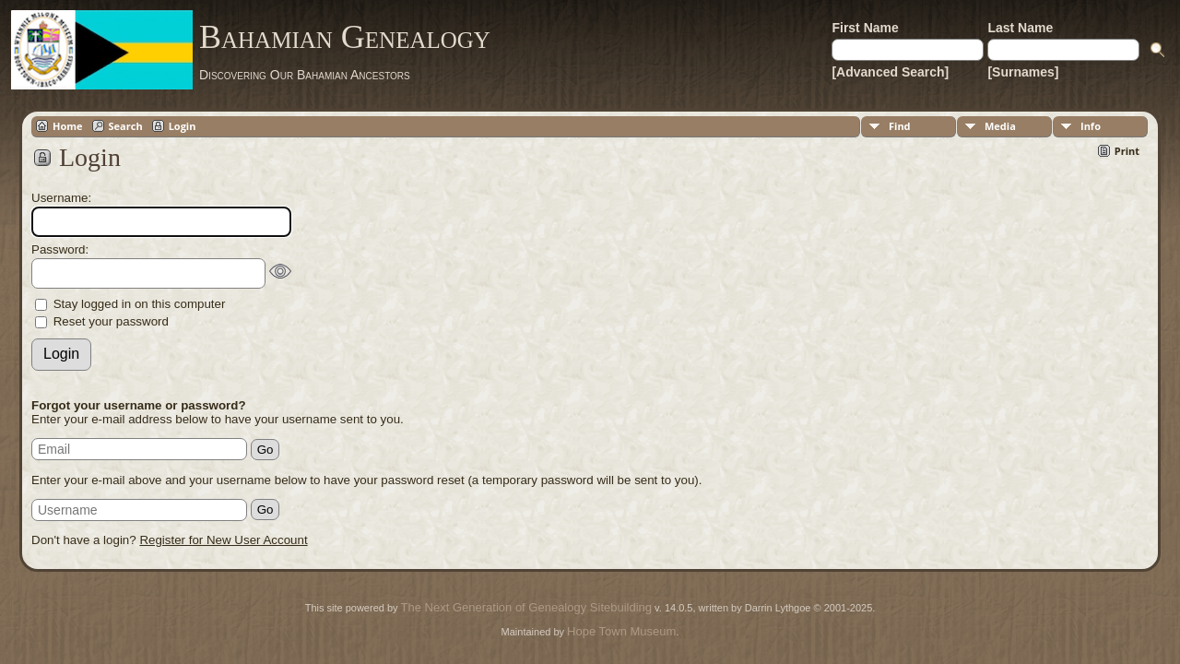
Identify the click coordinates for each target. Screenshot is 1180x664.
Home (68, 126)
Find (900, 126)
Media (1000, 126)
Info (1090, 126)
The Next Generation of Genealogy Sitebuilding (526, 607)
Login (182, 126)
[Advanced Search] (890, 72)
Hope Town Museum (621, 631)
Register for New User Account (223, 540)
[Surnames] (1022, 72)
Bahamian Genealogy (344, 36)
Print (1127, 151)
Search (126, 126)
